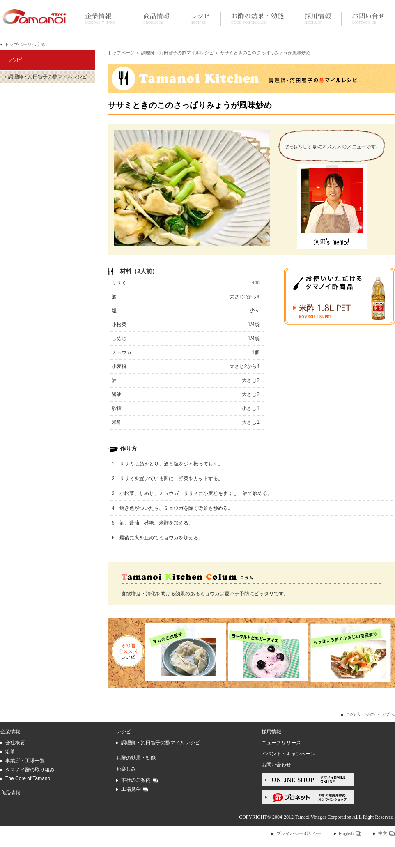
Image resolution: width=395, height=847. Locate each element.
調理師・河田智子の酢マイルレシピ (177, 52)
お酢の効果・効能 (257, 19)
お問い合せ (368, 19)
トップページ (121, 52)
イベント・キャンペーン (289, 754)
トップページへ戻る (25, 44)
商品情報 (156, 19)
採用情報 (318, 19)
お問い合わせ (276, 765)
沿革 (10, 752)
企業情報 (100, 19)
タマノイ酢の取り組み (30, 770)
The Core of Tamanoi (28, 778)
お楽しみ (126, 769)
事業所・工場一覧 (25, 761)
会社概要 (15, 743)
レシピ (200, 19)
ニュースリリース (281, 743)
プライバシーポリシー (299, 833)
